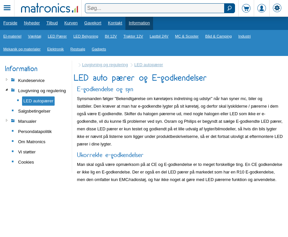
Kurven (71, 22)
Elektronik (55, 49)
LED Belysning (85, 36)
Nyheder (32, 22)
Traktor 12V (133, 36)
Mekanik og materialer (21, 49)
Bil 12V (111, 36)
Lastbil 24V (159, 36)
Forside (10, 22)
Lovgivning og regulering (105, 64)
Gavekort (92, 22)
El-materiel (12, 36)
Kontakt (115, 22)
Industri (244, 36)
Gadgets (99, 49)
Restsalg (77, 49)
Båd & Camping (218, 36)
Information (139, 22)
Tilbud (52, 22)
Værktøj (34, 36)
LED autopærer (148, 64)
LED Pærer (57, 36)
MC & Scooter (187, 36)
